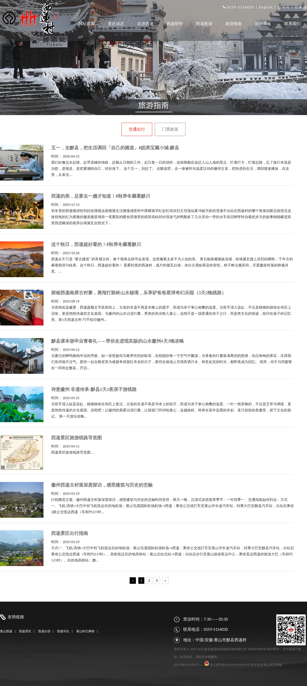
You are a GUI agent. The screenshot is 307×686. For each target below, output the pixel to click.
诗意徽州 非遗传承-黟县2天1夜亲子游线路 (94, 389)
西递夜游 (204, 23)
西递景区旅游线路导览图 (76, 438)
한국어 (284, 7)
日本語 (301, 7)
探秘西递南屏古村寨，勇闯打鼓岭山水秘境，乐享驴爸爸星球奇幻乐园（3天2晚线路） (138, 293)
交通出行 (137, 129)
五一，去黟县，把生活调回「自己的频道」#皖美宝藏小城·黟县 (115, 148)
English (266, 7)
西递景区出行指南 (69, 533)
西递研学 (175, 23)
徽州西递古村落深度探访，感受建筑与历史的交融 (101, 485)
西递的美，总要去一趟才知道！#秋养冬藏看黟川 (100, 196)
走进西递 (145, 23)
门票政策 (170, 129)
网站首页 (86, 23)
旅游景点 (263, 23)
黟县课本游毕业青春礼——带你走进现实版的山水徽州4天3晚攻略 (117, 341)
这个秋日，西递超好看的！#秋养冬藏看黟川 (96, 244)
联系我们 (292, 23)
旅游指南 (233, 23)
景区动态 (116, 23)
